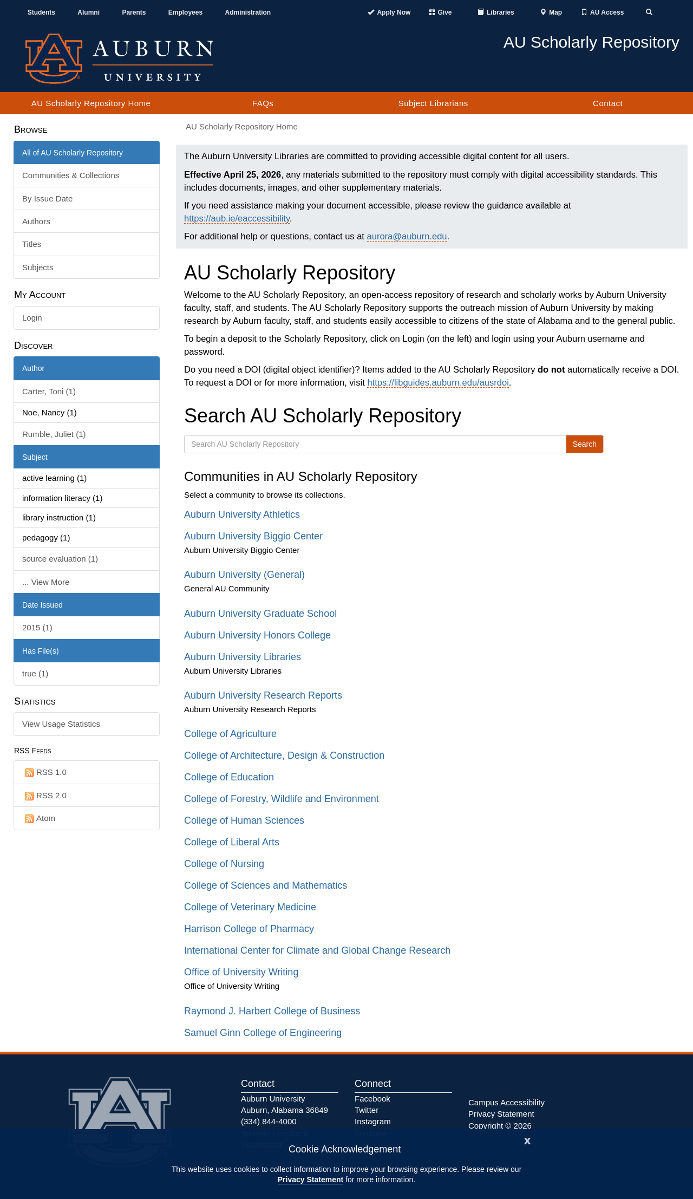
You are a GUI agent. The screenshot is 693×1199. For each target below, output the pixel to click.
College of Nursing (224, 863)
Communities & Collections (70, 175)
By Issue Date (47, 198)
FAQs (263, 103)
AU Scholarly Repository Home (91, 103)
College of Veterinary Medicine (250, 907)
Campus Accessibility (506, 1102)
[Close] (527, 1139)
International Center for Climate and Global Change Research (317, 950)
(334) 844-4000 (269, 1121)
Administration (248, 12)
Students (41, 12)
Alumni (88, 12)
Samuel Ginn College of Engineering (263, 1032)
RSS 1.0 (44, 772)
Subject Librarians (433, 103)
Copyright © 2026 (500, 1125)
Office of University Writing (241, 972)
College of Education (229, 777)
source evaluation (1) (60, 558)
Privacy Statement (310, 1179)
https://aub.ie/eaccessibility (237, 218)
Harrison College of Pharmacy (249, 928)
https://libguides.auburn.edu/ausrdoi (437, 382)
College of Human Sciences (244, 820)
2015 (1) (37, 627)
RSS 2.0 (44, 796)
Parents (134, 12)
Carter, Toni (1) (49, 391)
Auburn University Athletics (242, 514)
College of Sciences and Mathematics (265, 885)
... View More (45, 582)
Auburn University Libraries (242, 656)
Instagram (373, 1121)
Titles (31, 244)
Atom (38, 818)
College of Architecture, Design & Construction (284, 755)
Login (32, 317)
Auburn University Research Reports (263, 695)
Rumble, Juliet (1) (54, 434)
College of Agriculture (230, 733)
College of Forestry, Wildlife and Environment (281, 798)
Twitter (366, 1110)
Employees (185, 12)
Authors (36, 221)
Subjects (38, 267)
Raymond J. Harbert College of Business (272, 1011)
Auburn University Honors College (257, 635)
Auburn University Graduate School (260, 613)
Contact (608, 103)
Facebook (372, 1098)
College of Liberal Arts (231, 842)
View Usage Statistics (61, 723)
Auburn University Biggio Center (253, 536)
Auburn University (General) (244, 574)
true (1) (35, 673)
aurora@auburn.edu (407, 236)
